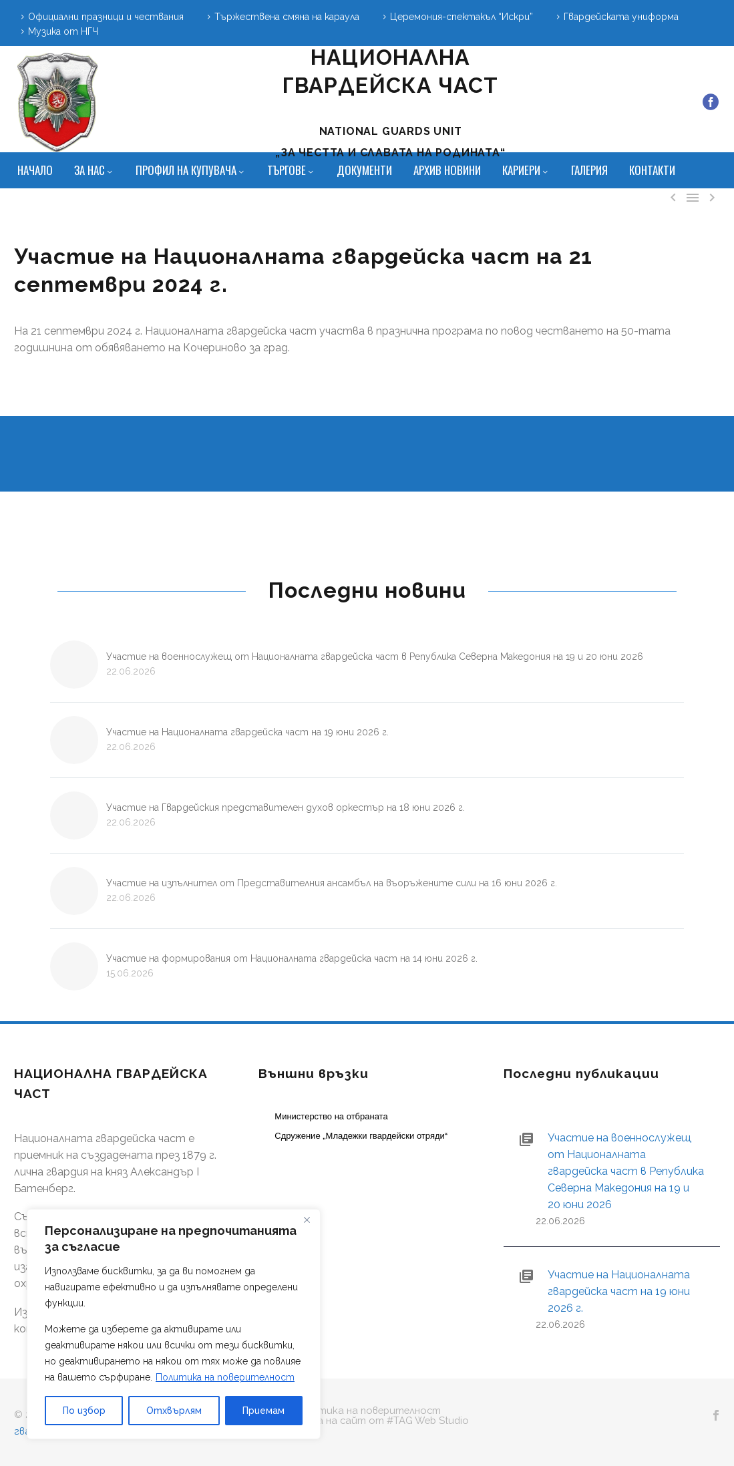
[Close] (307, 1220)
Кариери (526, 170)
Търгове (291, 170)
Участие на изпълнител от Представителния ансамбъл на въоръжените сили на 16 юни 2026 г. (331, 883)
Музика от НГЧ (63, 31)
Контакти (652, 170)
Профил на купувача (191, 170)
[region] (174, 1324)
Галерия (589, 170)
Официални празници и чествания (106, 16)
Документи (364, 170)
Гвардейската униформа (621, 16)
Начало (35, 170)
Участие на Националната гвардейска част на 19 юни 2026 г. (247, 732)
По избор (84, 1410)
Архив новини (447, 170)
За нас (94, 170)
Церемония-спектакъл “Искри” (461, 16)
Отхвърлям (174, 1410)
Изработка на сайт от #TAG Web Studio (367, 1421)
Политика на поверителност (225, 1377)
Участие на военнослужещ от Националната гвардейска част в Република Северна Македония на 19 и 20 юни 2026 (374, 656)
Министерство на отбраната (330, 1116)
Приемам (263, 1410)
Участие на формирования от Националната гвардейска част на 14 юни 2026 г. (292, 958)
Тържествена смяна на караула (286, 16)
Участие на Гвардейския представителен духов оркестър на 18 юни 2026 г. (285, 807)
